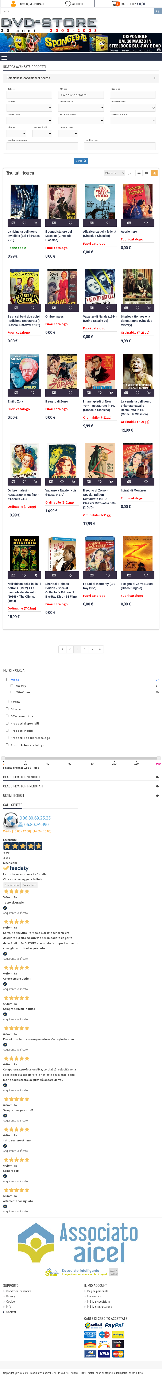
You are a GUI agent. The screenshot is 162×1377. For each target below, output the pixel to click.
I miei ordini (94, 1296)
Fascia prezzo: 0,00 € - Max (21, 768)
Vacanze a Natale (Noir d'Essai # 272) (60, 492)
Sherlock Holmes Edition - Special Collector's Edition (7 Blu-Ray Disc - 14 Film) (61, 590)
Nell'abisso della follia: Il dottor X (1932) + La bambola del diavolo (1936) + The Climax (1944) (24, 592)
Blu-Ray (20, 686)
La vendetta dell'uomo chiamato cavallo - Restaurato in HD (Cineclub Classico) (136, 408)
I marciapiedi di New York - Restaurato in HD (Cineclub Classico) (99, 406)
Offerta (16, 709)
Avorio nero (129, 231)
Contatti (11, 1312)
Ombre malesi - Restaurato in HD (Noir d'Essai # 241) (23, 495)
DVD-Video (22, 692)
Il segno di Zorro (56, 401)
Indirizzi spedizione (99, 1301)
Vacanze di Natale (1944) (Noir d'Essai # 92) (100, 318)
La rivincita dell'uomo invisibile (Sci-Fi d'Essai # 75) (24, 236)
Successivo (29, 885)
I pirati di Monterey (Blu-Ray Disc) (99, 586)
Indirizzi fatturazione (99, 1306)
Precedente (12, 885)
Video (15, 680)
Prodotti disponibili (25, 723)
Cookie (10, 1301)
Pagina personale (97, 1291)
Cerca (81, 160)
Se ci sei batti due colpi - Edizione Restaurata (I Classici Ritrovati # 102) (24, 321)
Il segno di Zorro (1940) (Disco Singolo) (137, 586)
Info (8, 1306)
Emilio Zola (15, 401)
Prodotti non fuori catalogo (30, 738)
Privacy (10, 1296)
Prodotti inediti (22, 731)
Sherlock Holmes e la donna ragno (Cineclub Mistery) (136, 321)
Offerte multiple (22, 716)
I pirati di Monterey (134, 490)
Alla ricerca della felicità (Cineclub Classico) (99, 233)
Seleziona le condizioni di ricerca (28, 78)
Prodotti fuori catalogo (27, 745)
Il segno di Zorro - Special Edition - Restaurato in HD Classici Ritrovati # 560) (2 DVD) (99, 499)
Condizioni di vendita (18, 1291)
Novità (15, 702)
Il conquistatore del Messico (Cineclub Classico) (58, 236)
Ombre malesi (55, 316)
